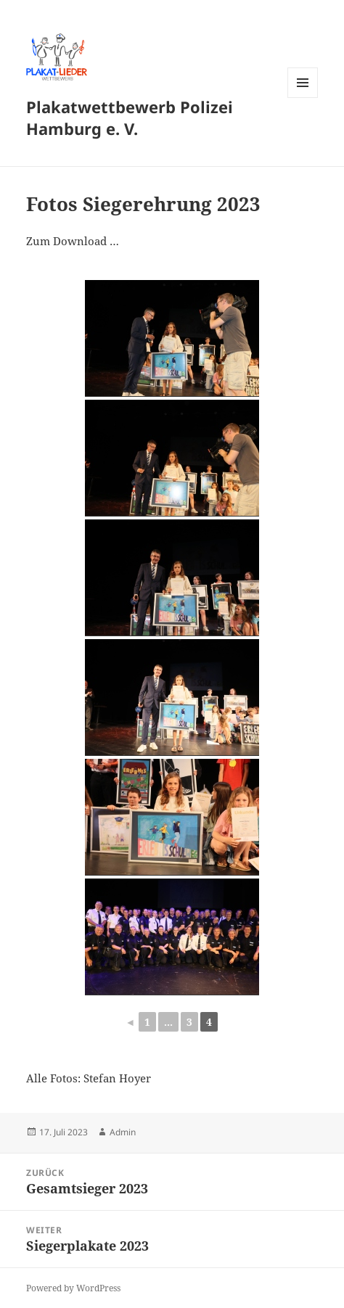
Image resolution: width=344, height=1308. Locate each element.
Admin (123, 1132)
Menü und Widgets (303, 97)
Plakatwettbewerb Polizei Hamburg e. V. (129, 117)
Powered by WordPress (73, 1288)
